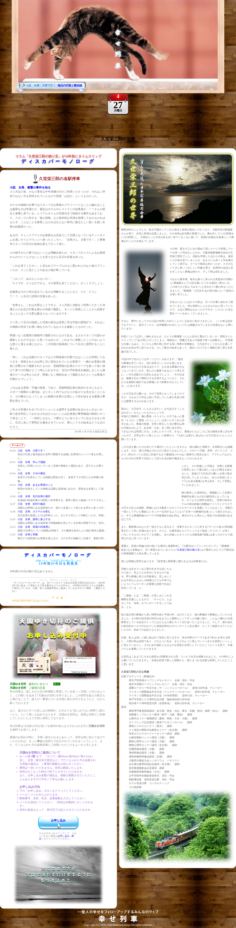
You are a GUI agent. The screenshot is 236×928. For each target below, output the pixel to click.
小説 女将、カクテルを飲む (34, 511)
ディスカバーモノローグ (58, 161)
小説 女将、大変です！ (31, 450)
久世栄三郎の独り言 (188, 549)
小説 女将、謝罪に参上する (34, 519)
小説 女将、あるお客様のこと (35, 484)
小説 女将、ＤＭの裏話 (31, 473)
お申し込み (58, 820)
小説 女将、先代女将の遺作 (34, 496)
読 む (56, 684)
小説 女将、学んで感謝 (31, 462)
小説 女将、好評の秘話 (31, 503)
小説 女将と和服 (28, 534)
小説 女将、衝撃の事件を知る (30, 187)
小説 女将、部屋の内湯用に (34, 526)
